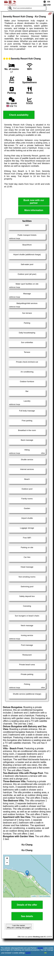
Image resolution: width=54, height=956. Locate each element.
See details (27, 916)
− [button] (7, 863)
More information (33, 210)
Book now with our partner (33, 201)
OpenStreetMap (44, 896)
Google (40, 948)
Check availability (18, 115)
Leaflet (33, 896)
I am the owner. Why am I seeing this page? (19, 926)
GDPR (28, 953)
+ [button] (7, 858)
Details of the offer (27, 905)
